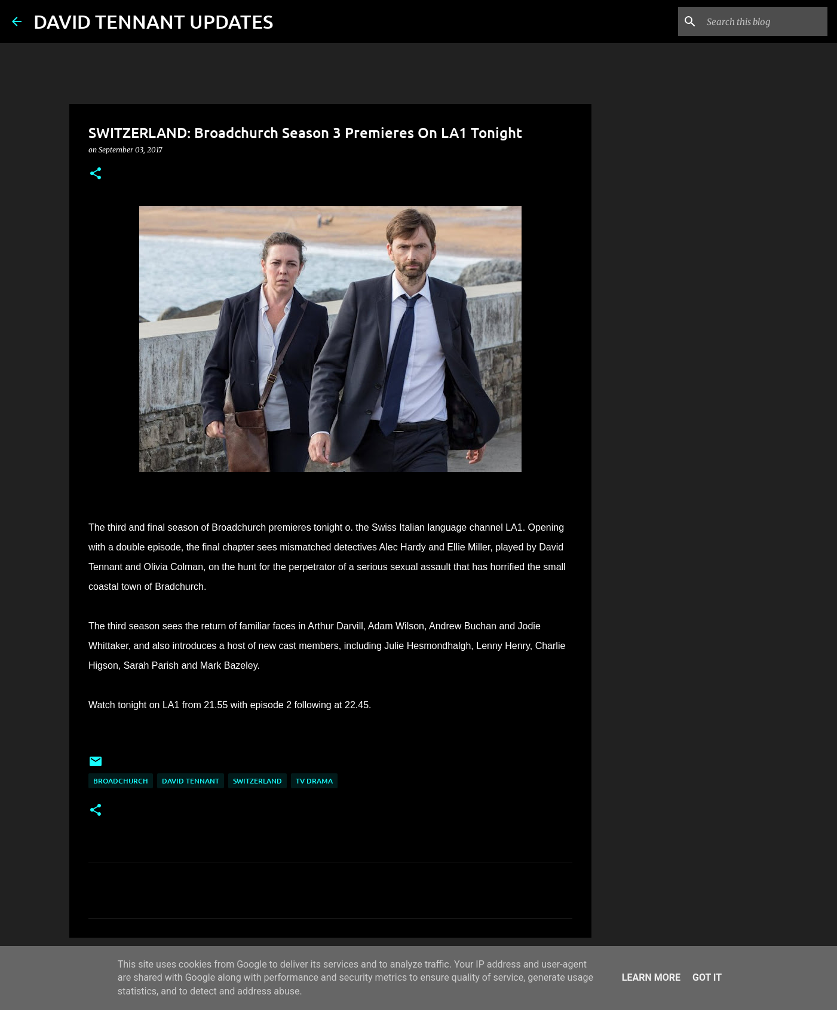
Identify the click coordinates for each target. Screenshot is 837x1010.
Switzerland (257, 781)
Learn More (651, 977)
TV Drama (314, 781)
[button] (95, 174)
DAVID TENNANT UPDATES (153, 21)
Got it (707, 977)
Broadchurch (120, 781)
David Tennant (190, 781)
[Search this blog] (764, 21)
